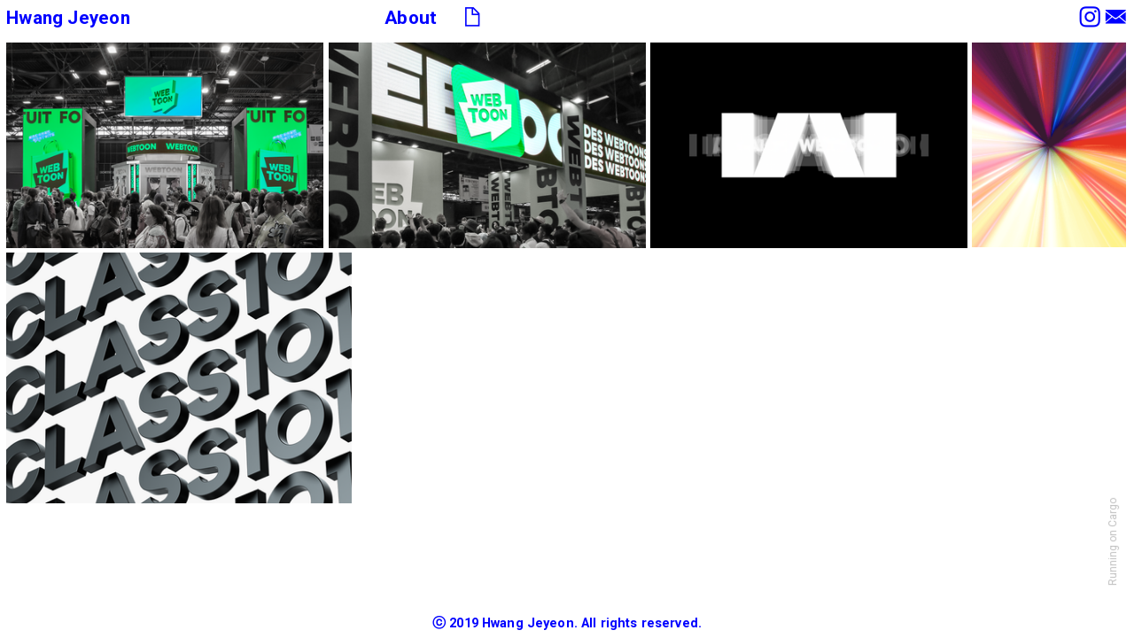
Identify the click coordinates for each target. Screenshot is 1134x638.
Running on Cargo (1113, 542)
